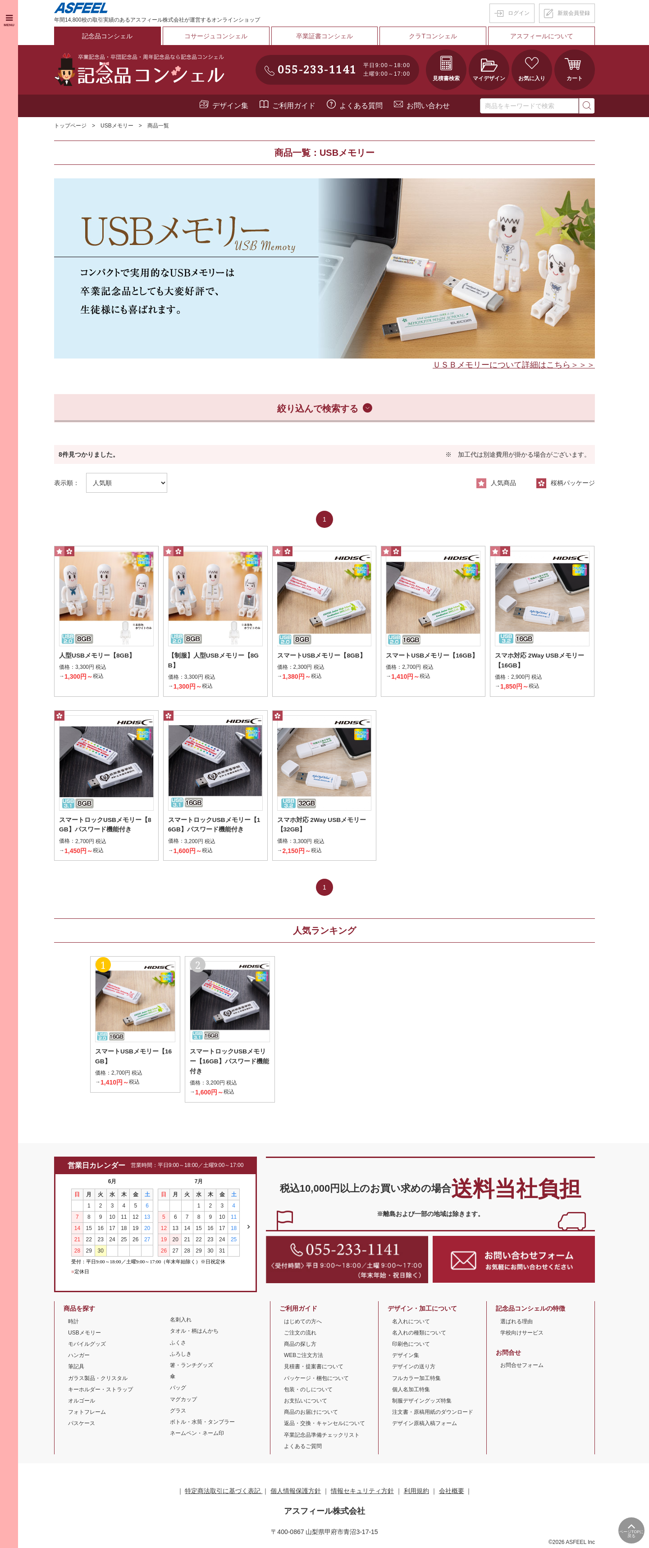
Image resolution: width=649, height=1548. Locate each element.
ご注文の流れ (300, 1333)
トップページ (70, 125)
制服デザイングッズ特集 (422, 1401)
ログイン (519, 13)
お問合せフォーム (522, 1366)
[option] (324, 268)
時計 (73, 1322)
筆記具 (76, 1367)
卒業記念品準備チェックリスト (322, 1436)
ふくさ (178, 1343)
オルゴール (81, 1401)
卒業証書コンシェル (324, 35)
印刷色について (411, 1345)
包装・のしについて (308, 1390)
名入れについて (411, 1322)
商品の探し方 (300, 1345)
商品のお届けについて (311, 1413)
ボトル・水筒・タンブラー (202, 1423)
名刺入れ (181, 1320)
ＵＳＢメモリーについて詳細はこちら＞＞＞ (514, 364)
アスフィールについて (541, 35)
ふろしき (181, 1355)
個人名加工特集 (411, 1390)
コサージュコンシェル (215, 35)
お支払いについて (305, 1401)
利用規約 (416, 1491)
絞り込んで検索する (317, 408)
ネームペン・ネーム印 (197, 1434)
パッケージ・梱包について (316, 1379)
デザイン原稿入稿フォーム (424, 1424)
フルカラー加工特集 (416, 1379)
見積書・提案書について (313, 1367)
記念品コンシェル (107, 35)
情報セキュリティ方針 (362, 1491)
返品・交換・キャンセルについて (324, 1424)
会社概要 (451, 1491)
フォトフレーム (87, 1413)
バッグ (178, 1388)
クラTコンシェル (433, 35)
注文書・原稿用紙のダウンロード (432, 1413)
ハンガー (79, 1356)
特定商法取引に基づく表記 (223, 1491)
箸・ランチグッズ (191, 1366)
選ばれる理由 (516, 1322)
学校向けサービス (522, 1333)
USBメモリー (117, 125)
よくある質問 (361, 105)
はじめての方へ (303, 1322)
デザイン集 (230, 105)
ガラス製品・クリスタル (98, 1379)
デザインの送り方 (413, 1367)
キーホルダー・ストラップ (100, 1390)
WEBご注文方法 (303, 1356)
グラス (178, 1411)
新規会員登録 (574, 13)
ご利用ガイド (293, 105)
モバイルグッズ (87, 1345)
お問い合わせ (428, 105)
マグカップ (183, 1400)
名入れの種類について (419, 1333)
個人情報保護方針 (295, 1491)
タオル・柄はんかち (194, 1332)
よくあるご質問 (303, 1447)
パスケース (81, 1424)
